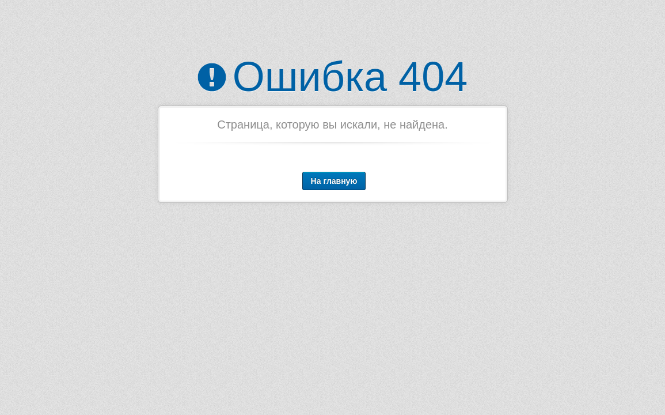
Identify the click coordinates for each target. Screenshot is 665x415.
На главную (334, 181)
